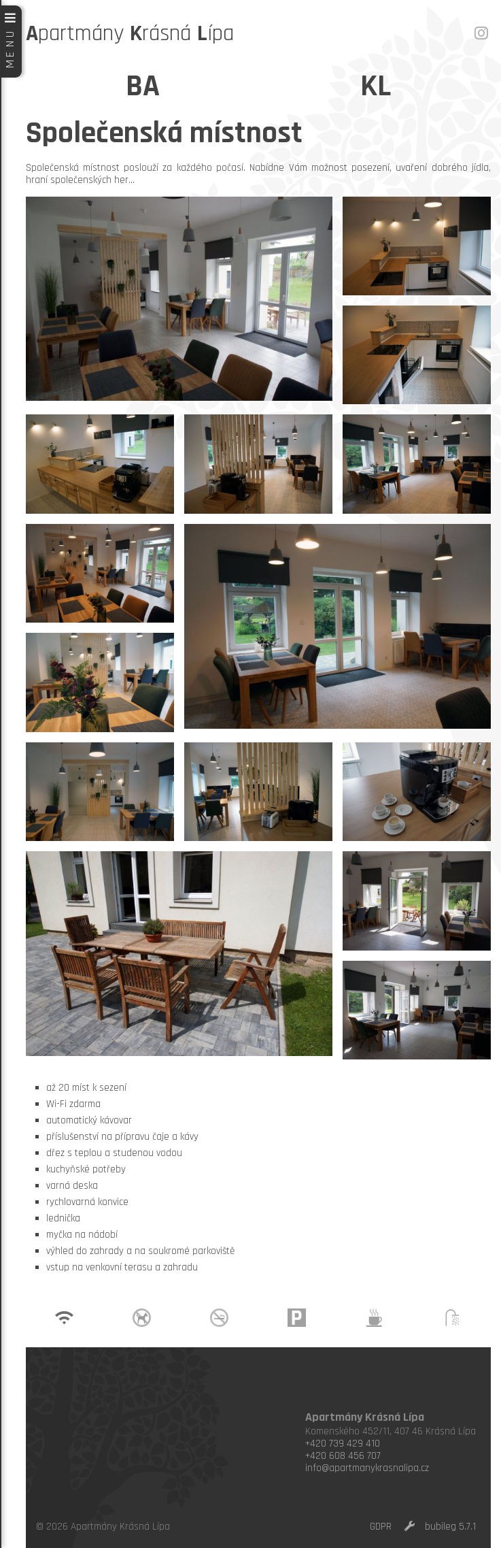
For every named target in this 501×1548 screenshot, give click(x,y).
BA (143, 86)
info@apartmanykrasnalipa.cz (367, 1468)
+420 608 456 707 (343, 1455)
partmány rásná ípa (130, 33)
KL (375, 86)
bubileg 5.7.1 (450, 1526)
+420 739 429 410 (342, 1443)
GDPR (381, 1526)
